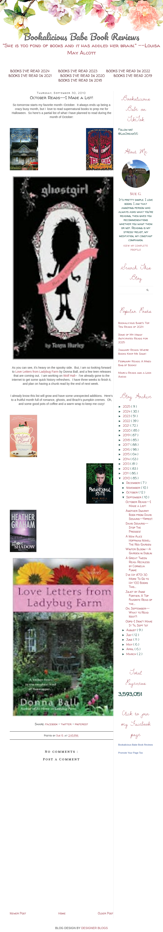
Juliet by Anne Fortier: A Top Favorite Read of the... (139, 598)
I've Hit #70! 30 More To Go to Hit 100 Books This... (137, 581)
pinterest (81, 724)
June (129, 640)
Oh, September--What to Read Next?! (137, 612)
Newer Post (18, 913)
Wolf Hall (69, 375)
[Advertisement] (61, 880)
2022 (127, 421)
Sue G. (135, 193)
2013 (126, 464)
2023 (127, 416)
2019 (127, 435)
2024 (127, 411)
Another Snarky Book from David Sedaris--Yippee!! (139, 515)
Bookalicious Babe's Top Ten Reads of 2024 (133, 325)
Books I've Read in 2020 (83, 75)
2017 (127, 445)
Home (62, 913)
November (133, 488)
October (132, 492)
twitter (66, 724)
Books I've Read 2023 (78, 71)
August (131, 630)
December (133, 483)
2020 (127, 430)
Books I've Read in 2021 (30, 75)
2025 (127, 406)
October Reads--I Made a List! (138, 504)
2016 (127, 449)
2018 (127, 440)
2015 (127, 454)
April (130, 649)
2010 (127, 478)
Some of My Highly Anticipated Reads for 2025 (133, 338)
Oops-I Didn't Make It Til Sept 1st (139, 623)
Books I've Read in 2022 (128, 71)
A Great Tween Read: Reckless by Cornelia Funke (138, 564)
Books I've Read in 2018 (80, 80)
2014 (127, 459)
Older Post (105, 913)
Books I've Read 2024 (30, 71)
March (131, 654)
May (129, 644)
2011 (126, 473)
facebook (51, 724)
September (134, 497)
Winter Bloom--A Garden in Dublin (139, 551)
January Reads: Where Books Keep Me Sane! (133, 352)
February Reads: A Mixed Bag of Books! (134, 363)
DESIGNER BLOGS (94, 928)
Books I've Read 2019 (133, 75)
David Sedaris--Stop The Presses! (137, 527)
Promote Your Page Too (130, 752)
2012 (126, 469)
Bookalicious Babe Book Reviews (81, 36)
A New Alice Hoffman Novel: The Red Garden (138, 540)
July (129, 635)
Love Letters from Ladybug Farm (36, 371)
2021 (126, 426)
